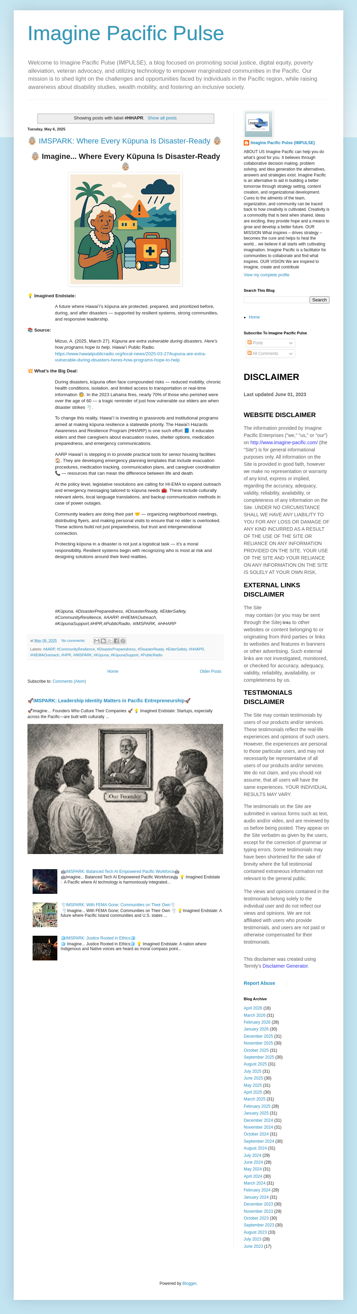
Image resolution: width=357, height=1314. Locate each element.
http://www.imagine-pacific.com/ (284, 442)
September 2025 (259, 1057)
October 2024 (256, 1134)
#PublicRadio (152, 655)
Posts (255, 343)
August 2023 (255, 1232)
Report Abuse (259, 983)
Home (112, 671)
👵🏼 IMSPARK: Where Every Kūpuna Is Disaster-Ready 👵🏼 (124, 141)
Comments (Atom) (69, 681)
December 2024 (258, 1120)
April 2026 (253, 1008)
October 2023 (256, 1218)
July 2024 (252, 1155)
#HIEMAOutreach (44, 655)
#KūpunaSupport (124, 655)
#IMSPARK (82, 655)
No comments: (74, 640)
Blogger (189, 1283)
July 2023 (252, 1239)
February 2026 (257, 1022)
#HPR (66, 655)
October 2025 (256, 1050)
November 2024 (258, 1127)
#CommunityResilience (76, 649)
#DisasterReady (151, 649)
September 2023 (259, 1225)
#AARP (49, 649)
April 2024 (253, 1176)
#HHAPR (196, 649)
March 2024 (254, 1183)
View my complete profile (266, 275)
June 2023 (253, 1246)
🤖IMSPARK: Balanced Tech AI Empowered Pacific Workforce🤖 (120, 871)
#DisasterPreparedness (116, 649)
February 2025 (257, 1106)
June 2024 (253, 1162)
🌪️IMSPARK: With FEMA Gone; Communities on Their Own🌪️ (118, 904)
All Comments (262, 353)
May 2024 (253, 1169)
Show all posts (162, 117)
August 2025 (255, 1064)
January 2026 (256, 1029)
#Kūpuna (101, 655)
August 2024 (255, 1148)
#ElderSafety (176, 649)
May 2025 (253, 1085)
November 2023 (258, 1211)
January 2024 (256, 1197)
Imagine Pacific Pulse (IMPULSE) (283, 142)
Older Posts (210, 671)
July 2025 (252, 1071)
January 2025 (256, 1113)
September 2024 (259, 1141)
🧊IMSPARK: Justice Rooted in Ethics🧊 (98, 938)
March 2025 (254, 1099)
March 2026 (254, 1015)
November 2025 (258, 1043)
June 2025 (253, 1078)
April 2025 (253, 1092)
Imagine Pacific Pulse (125, 33)
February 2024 (257, 1190)
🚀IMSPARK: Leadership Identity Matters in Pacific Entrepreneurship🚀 (109, 700)
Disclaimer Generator (285, 966)
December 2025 (258, 1036)
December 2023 (258, 1204)
